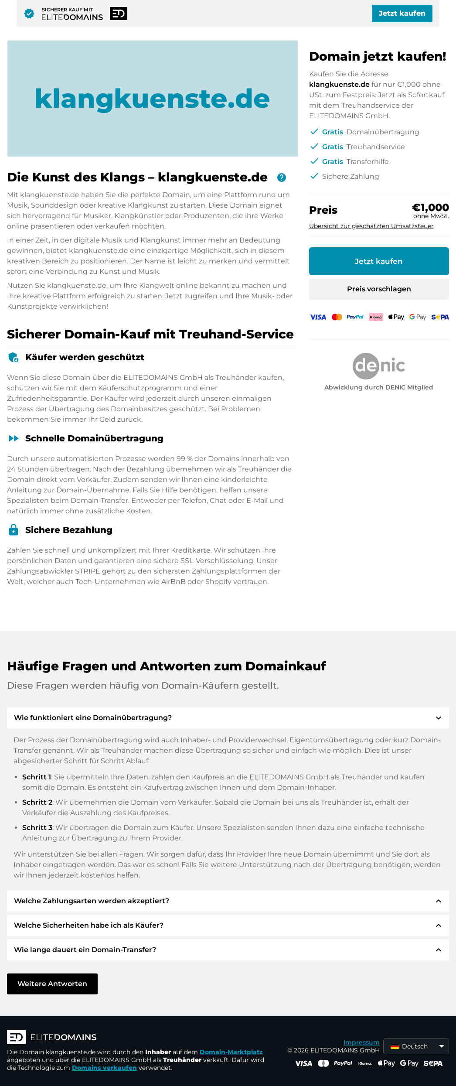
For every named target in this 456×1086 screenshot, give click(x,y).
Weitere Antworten (52, 984)
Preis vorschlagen (379, 289)
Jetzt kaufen (402, 13)
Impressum (362, 1042)
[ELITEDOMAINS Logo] (138, 1038)
